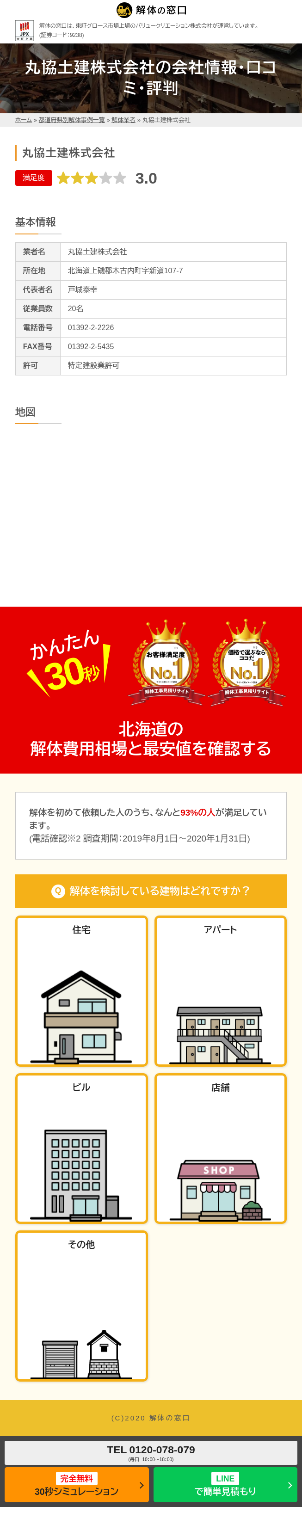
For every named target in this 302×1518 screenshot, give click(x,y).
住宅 (81, 930)
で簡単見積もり (225, 1484)
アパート (220, 930)
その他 (81, 1245)
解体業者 (123, 120)
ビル (82, 1087)
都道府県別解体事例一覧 (72, 120)
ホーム (23, 120)
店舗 (220, 1087)
